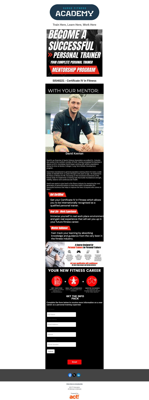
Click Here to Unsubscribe (74, 384)
